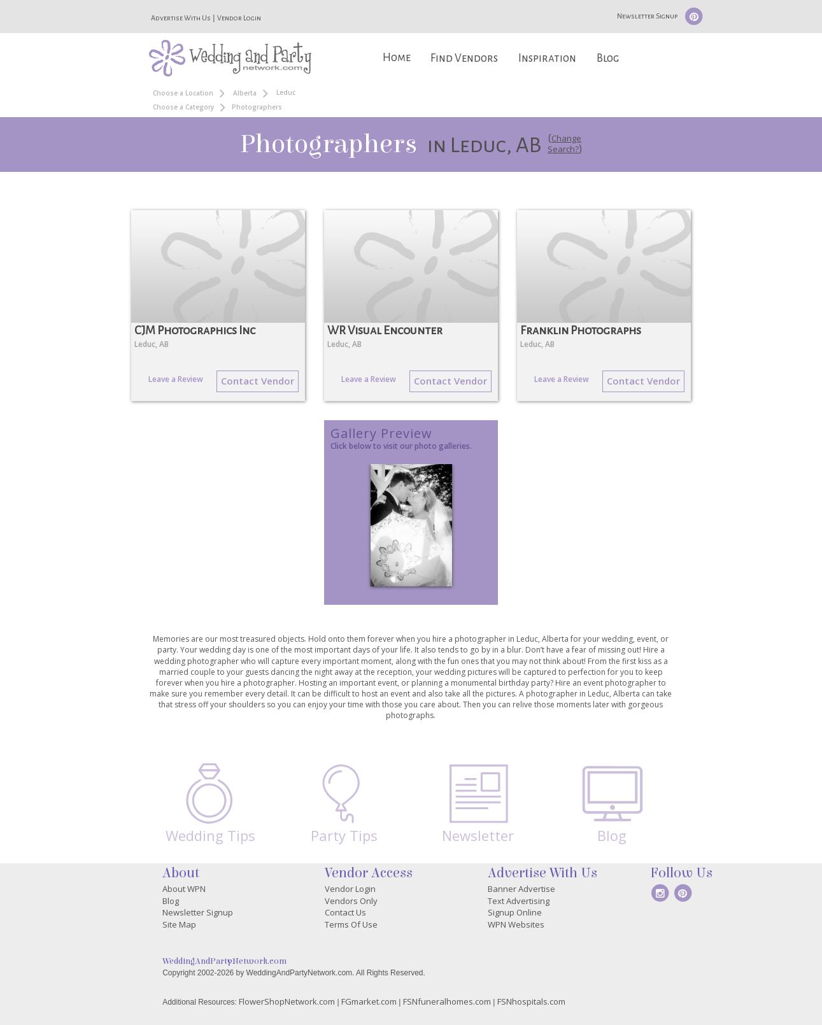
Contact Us (345, 912)
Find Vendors (464, 58)
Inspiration (547, 58)
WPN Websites (516, 924)
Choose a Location (183, 92)
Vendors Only (351, 901)
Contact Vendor (257, 380)
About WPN (184, 888)
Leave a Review (175, 379)
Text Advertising (518, 901)
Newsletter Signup (647, 16)
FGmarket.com (369, 1001)
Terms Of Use (351, 924)
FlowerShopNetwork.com (287, 1001)
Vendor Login (239, 18)
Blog (608, 58)
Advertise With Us (181, 18)
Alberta (245, 92)
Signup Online (515, 912)
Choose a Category (183, 106)
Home (397, 58)
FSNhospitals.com (531, 1001)
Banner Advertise (521, 888)
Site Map (179, 924)
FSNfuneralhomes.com (447, 1001)
